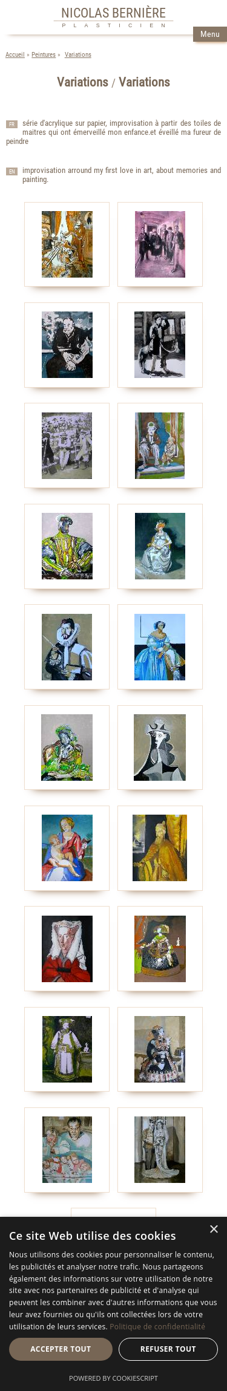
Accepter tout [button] (60, 1349)
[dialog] (113, 1304)
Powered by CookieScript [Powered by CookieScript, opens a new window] (113, 1378)
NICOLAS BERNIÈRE (113, 13)
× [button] (213, 1229)
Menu (210, 34)
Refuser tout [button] (168, 1349)
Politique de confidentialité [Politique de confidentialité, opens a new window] (157, 1326)
